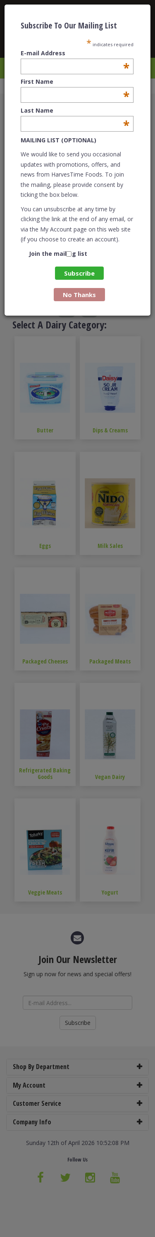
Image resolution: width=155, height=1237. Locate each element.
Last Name (75, 110)
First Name (75, 82)
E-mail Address (75, 53)
